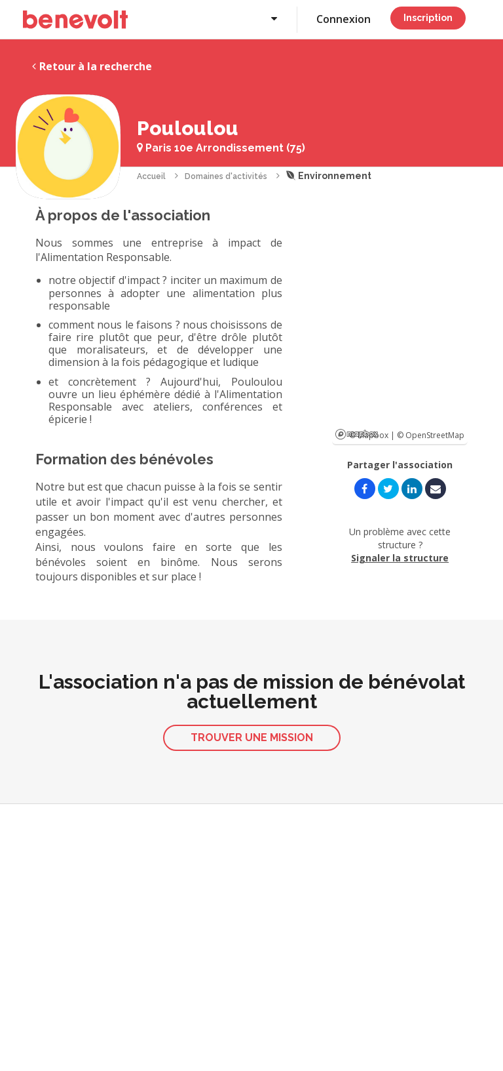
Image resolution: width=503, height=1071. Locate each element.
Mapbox (356, 434)
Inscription (428, 17)
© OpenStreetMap (430, 435)
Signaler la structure (400, 558)
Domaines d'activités (226, 176)
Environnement (328, 176)
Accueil (151, 176)
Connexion (343, 19)
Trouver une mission (252, 737)
